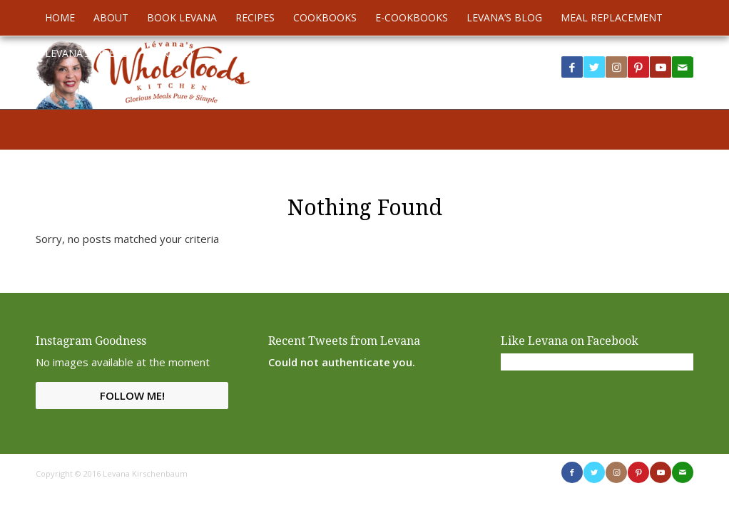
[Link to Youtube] (660, 67)
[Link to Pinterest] (638, 67)
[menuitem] (60, 18)
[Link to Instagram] (616, 67)
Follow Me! (132, 395)
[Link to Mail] (682, 472)
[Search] (684, 53)
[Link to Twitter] (594, 67)
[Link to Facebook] (572, 67)
